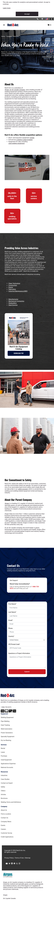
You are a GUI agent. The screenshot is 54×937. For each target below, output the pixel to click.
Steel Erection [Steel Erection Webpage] (13, 305)
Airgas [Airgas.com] (5, 895)
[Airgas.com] (8, 875)
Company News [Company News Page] (6, 821)
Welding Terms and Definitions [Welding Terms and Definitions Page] (11, 802)
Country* (11, 636)
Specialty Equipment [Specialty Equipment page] (7, 736)
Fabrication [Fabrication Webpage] (12, 289)
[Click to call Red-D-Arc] (37, 18)
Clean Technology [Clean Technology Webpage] (14, 283)
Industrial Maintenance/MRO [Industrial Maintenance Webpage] (17, 291)
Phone (10, 628)
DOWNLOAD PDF (19, 353)
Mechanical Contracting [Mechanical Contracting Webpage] (16, 301)
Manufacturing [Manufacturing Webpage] (13, 299)
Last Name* (12, 612)
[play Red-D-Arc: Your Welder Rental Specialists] (27, 167)
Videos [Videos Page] (3, 791)
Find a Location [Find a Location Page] (6, 814)
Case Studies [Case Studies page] (5, 779)
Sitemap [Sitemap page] (27, 858)
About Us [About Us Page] (4, 810)
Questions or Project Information (19, 653)
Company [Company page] (4, 806)
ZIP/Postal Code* (14, 644)
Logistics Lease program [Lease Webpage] (24, 140)
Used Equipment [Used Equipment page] (6, 760)
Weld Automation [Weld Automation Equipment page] (6, 729)
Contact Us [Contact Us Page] (4, 818)
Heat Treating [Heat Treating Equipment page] (5, 725)
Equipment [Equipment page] (4, 714)
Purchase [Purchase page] (4, 756)
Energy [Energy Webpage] (10, 287)
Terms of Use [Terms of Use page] (19, 858)
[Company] (9, 36)
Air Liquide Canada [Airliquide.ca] (9, 898)
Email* (10, 620)
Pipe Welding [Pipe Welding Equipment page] (5, 721)
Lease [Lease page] (3, 752)
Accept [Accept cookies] (27, 14)
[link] (7, 8)
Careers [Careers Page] (3, 829)
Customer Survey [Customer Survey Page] (6, 833)
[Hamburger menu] (4, 25)
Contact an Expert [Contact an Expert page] (7, 783)
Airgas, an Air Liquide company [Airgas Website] (15, 90)
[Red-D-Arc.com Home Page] (13, 25)
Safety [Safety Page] (3, 787)
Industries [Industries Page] (4, 775)
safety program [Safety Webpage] (23, 489)
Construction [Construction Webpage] (12, 285)
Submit (27, 672)
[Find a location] (42, 18)
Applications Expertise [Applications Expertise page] (8, 763)
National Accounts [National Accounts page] (7, 767)
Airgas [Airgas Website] (7, 503)
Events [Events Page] (3, 825)
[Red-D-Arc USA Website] (47, 18)
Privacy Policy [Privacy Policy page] (9, 858)
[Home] (3, 36)
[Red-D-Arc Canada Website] (51, 18)
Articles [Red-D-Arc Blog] (3, 794)
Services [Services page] (4, 745)
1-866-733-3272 (6, 707)
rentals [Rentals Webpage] (32, 138)
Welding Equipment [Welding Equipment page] (7, 717)
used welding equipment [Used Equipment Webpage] (16, 143)
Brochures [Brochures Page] (4, 798)
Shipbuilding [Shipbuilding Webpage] (12, 303)
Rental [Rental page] (3, 748)
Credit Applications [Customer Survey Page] (7, 837)
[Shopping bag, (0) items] (49, 25)
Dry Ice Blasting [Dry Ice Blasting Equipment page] (6, 740)
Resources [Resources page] (4, 772)
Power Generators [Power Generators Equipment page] (7, 733)
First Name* (12, 604)
